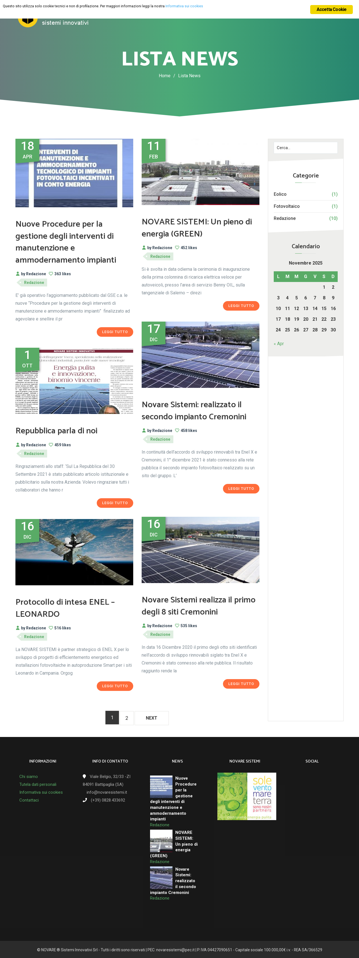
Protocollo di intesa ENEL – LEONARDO (73, 608)
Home (165, 75)
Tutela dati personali (37, 783)
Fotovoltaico (287, 206)
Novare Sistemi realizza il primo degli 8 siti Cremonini (199, 605)
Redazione (285, 218)
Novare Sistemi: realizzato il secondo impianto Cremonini (200, 416)
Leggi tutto (115, 332)
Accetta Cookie (332, 9)
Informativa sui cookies (41, 791)
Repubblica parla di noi (63, 430)
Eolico (280, 194)
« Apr (279, 343)
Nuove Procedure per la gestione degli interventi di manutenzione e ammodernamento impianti (74, 242)
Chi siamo (28, 775)
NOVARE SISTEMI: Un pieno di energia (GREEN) (195, 227)
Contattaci (29, 799)
